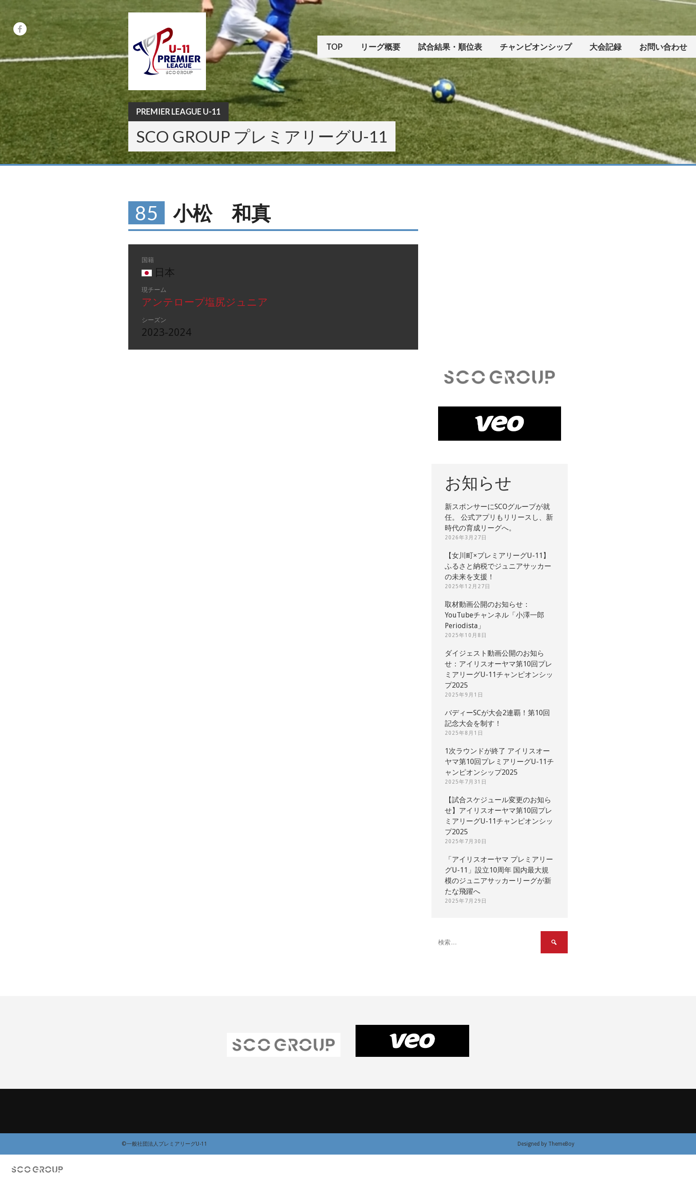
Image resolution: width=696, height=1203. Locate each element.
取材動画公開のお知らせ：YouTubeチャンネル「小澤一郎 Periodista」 (494, 615)
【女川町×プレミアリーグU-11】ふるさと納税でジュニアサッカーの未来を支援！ (498, 566)
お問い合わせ (663, 47)
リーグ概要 (380, 47)
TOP (334, 47)
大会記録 (605, 47)
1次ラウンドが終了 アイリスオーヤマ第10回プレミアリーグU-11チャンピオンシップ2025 (499, 762)
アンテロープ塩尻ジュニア (205, 302)
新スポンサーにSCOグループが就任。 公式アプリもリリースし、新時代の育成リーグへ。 (499, 517)
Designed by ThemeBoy (546, 1144)
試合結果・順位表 (450, 47)
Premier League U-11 (178, 111)
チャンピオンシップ (536, 47)
